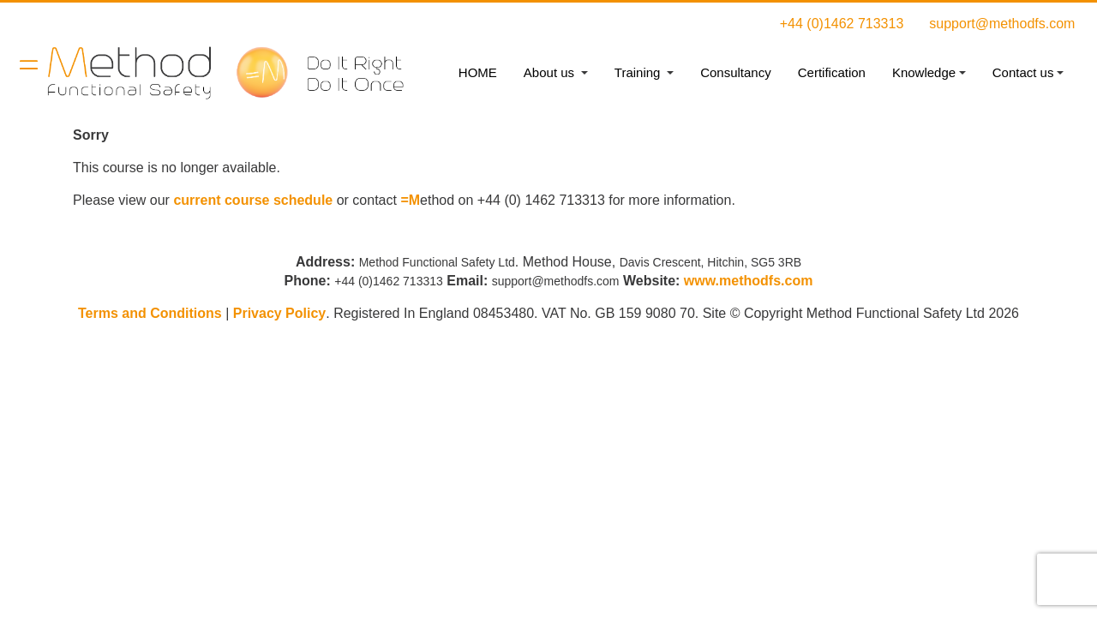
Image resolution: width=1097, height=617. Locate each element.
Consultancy (735, 72)
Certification (832, 72)
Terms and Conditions (150, 313)
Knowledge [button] (924, 72)
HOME (478, 72)
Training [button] (639, 72)
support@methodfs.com (1002, 23)
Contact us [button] (1023, 72)
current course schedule (253, 200)
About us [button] (551, 72)
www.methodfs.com (748, 280)
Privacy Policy (280, 313)
